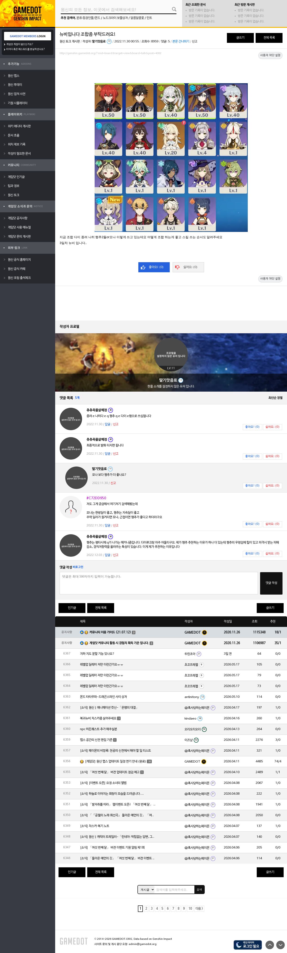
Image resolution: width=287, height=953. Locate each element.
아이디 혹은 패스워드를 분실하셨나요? (25, 49)
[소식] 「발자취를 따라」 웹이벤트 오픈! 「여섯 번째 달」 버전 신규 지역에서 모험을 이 (118, 804)
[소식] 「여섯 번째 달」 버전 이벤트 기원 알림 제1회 (112, 847)
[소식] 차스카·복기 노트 (94, 826)
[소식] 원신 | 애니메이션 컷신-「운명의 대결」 (109, 707)
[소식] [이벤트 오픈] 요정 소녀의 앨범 (103, 783)
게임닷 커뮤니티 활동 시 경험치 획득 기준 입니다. (119, 643)
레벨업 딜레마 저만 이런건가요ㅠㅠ (101, 664)
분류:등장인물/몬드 (88, 18)
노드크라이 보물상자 (115, 18)
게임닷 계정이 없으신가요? (19, 44)
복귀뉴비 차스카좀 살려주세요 (98, 718)
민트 (149, 18)
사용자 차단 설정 (270, 55)
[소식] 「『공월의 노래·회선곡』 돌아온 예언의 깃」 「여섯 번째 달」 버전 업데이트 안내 (118, 815)
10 (190, 908)
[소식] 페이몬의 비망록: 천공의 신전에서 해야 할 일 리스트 (115, 750)
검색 (199, 889)
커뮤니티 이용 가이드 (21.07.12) (110, 632)
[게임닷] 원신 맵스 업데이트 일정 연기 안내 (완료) (115, 761)
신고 (194, 41)
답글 (107, 424)
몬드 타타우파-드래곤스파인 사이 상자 (103, 697)
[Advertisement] (171, 69)
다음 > (199, 908)
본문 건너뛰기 (180, 41)
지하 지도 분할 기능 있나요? (97, 654)
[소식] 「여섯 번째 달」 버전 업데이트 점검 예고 (109, 772)
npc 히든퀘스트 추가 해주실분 (98, 729)
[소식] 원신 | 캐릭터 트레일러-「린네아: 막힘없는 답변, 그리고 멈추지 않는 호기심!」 (118, 837)
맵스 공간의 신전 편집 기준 (96, 740)
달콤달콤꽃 (137, 18)
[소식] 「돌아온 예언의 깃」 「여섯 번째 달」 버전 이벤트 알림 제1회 (118, 858)
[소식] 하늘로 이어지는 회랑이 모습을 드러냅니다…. (112, 794)
